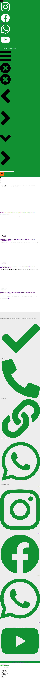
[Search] (2, 174)
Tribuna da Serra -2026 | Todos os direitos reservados (20, 662)
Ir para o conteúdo (2, 664)
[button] (4, 665)
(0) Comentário (4, 236)
